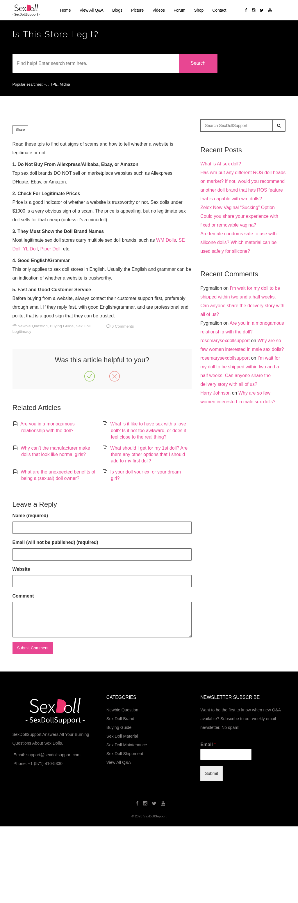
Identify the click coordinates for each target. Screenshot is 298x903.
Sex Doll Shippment (124, 753)
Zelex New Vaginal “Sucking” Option (237, 207)
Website (21, 569)
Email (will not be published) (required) (55, 542)
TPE (54, 84)
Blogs (117, 10)
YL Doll (30, 248)
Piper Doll (50, 248)
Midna (65, 84)
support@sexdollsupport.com (53, 754)
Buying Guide (62, 326)
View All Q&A (92, 10)
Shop (199, 10)
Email (208, 744)
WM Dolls (166, 240)
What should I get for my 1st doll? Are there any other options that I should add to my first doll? (149, 455)
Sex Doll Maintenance (126, 745)
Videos (159, 10)
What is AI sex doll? (220, 163)
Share (20, 130)
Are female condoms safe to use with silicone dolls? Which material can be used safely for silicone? (238, 242)
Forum (179, 10)
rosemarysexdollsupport (225, 340)
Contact (219, 10)
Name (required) (30, 515)
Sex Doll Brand (120, 718)
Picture (137, 10)
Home (65, 10)
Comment (23, 595)
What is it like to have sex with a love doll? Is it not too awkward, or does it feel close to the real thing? (148, 430)
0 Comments (123, 326)
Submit (211, 773)
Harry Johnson (215, 392)
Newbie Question (32, 326)
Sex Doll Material (122, 736)
